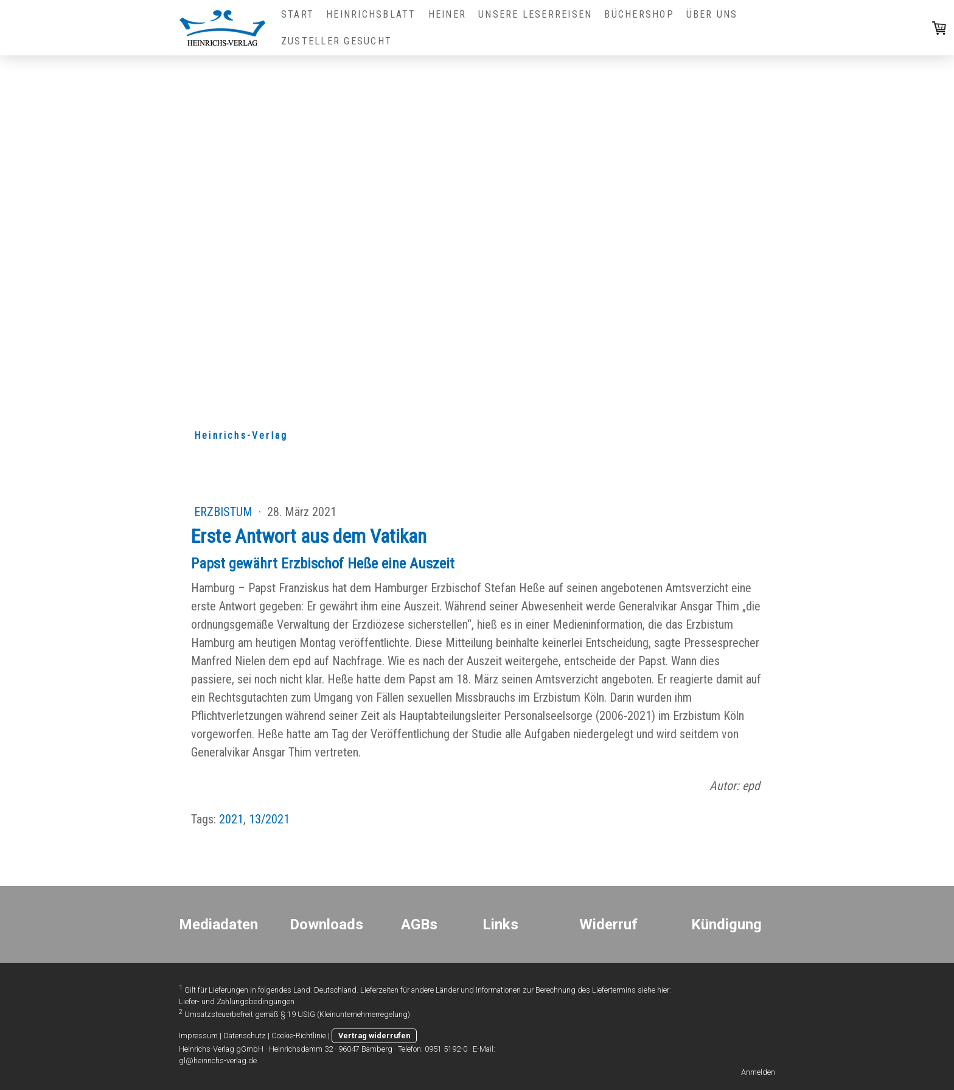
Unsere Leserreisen (535, 14)
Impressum (198, 1035)
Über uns (712, 14)
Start (297, 14)
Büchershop (639, 14)
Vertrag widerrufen (374, 1035)
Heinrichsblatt (371, 14)
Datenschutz (244, 1035)
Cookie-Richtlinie (298, 1035)
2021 (231, 819)
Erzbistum (225, 512)
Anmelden (758, 1072)
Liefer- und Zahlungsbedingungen (236, 1001)
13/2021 (269, 819)
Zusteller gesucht (336, 41)
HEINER (447, 14)
